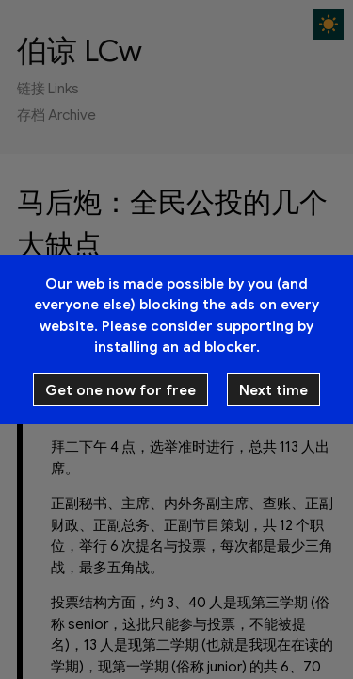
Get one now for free (120, 390)
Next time (273, 390)
